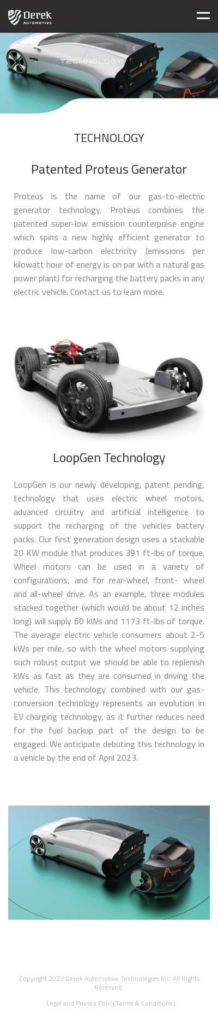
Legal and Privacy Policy (79, 1003)
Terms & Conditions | (145, 1003)
